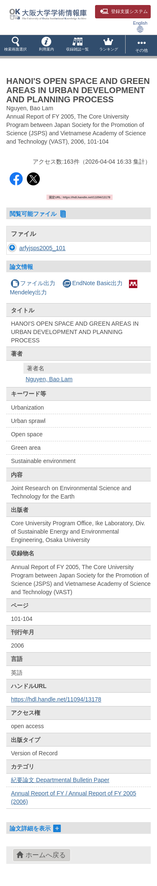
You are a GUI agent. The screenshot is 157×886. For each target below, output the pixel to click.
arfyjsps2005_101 (42, 248)
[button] (15, 45)
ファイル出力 (32, 283)
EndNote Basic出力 (92, 283)
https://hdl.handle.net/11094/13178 (56, 699)
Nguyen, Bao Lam (49, 379)
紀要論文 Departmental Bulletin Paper (60, 780)
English (140, 26)
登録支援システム (124, 11)
